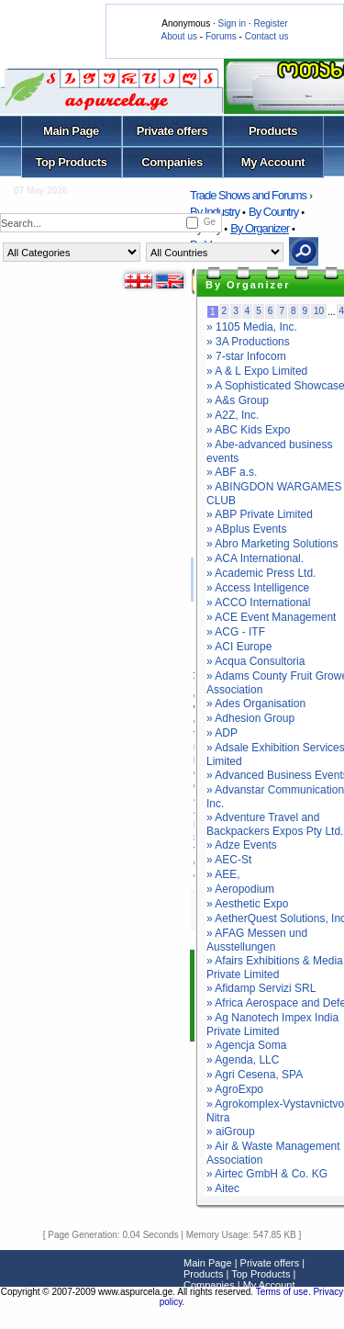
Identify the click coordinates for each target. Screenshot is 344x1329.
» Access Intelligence (257, 587)
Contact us (267, 36)
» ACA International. (255, 558)
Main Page (71, 131)
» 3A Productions (248, 341)
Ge (210, 222)
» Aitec (222, 1188)
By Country (273, 212)
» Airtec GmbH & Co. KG (266, 1173)
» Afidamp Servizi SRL (261, 988)
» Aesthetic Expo (247, 903)
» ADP (222, 732)
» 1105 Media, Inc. (251, 327)
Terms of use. (285, 1292)
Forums (221, 36)
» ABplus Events (246, 529)
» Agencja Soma (246, 1045)
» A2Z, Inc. (232, 415)
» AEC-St (228, 859)
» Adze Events (241, 845)
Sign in (231, 23)
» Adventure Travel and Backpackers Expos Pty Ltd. (274, 824)
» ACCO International (258, 602)
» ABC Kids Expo (248, 429)
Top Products (70, 162)
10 (319, 311)
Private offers (172, 131)
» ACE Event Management (271, 617)
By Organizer (259, 228)
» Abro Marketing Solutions (272, 543)
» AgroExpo (234, 1089)
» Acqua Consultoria (255, 661)
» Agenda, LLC (242, 1059)
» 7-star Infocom (246, 356)
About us (179, 36)
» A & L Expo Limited (256, 371)
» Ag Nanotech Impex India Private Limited (272, 1024)
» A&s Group (237, 400)
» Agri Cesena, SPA (254, 1074)
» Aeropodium (240, 889)
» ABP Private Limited (259, 514)
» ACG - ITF (235, 631)
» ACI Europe (239, 646)
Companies (172, 162)
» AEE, (223, 874)
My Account (273, 162)
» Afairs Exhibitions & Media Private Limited (274, 967)
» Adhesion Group (250, 718)
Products (273, 131)
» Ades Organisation (255, 703)
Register (270, 23)
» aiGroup (230, 1131)
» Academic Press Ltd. (261, 573)
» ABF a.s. (231, 472)
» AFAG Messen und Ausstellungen (256, 940)
